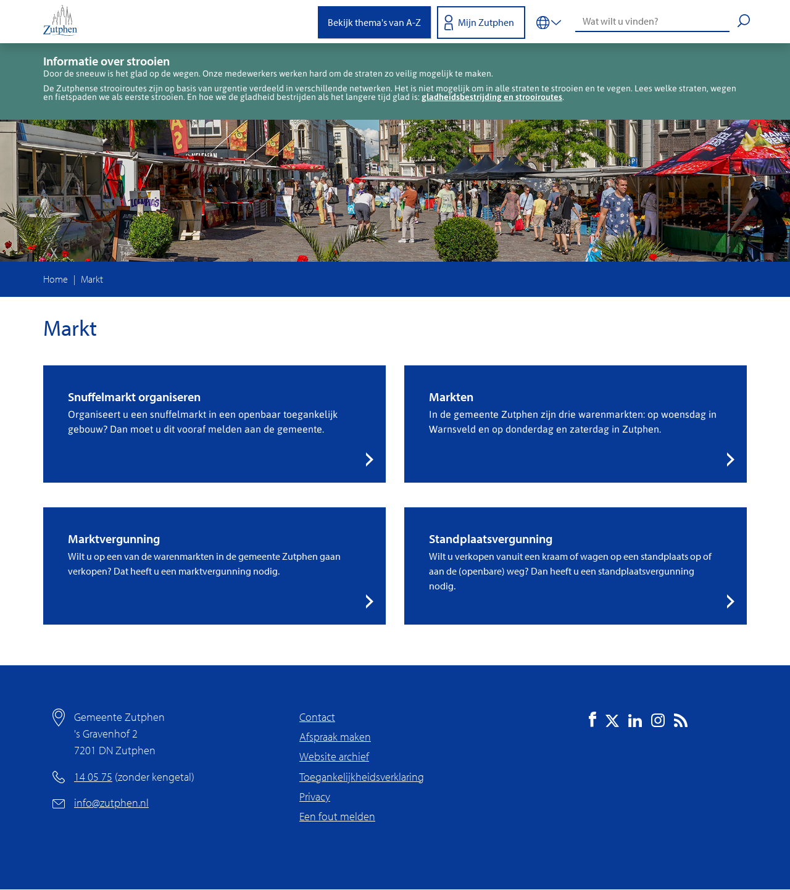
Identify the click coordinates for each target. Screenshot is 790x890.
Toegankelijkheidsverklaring (361, 777)
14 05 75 (93, 777)
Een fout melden (337, 816)
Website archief (334, 756)
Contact (317, 717)
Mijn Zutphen (486, 22)
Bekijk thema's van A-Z (374, 22)
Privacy (314, 796)
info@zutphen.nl (111, 803)
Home (55, 279)
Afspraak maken (335, 737)
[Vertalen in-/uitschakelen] (548, 21)
